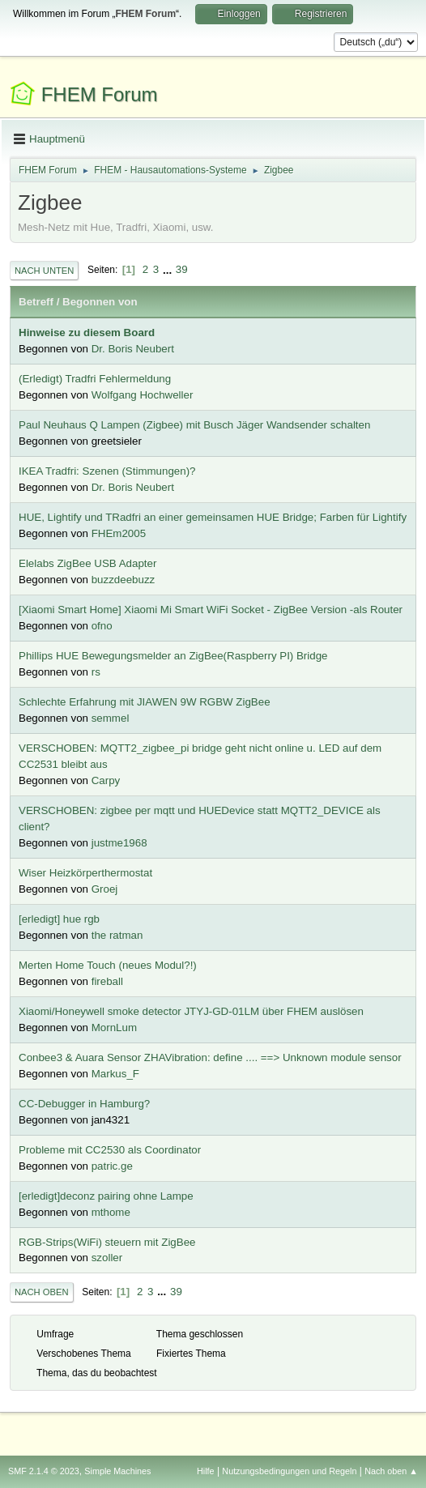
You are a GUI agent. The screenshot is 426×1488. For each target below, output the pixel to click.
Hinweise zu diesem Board (87, 332)
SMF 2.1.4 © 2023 (43, 1471)
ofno (102, 626)
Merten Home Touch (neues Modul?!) (108, 965)
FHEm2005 (119, 533)
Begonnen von (100, 302)
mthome (111, 1212)
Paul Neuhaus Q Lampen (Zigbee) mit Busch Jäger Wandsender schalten (194, 425)
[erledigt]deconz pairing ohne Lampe (106, 1196)
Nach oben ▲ (391, 1471)
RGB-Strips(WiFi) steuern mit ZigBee (107, 1242)
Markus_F (115, 1074)
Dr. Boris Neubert (133, 349)
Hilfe (206, 1471)
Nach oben (42, 1292)
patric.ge (112, 1166)
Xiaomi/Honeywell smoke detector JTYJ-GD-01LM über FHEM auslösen (191, 1011)
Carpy (106, 780)
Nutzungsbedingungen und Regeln (289, 1471)
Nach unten (44, 270)
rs (96, 672)
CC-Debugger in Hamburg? (84, 1104)
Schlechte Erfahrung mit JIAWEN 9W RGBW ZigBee (145, 702)
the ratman (117, 935)
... (169, 269)
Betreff (36, 302)
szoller (107, 1257)
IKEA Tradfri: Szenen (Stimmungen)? (107, 471)
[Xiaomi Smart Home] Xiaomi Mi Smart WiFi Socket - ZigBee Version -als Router (211, 609)
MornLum (114, 1027)
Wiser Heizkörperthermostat (85, 873)
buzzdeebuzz (123, 579)
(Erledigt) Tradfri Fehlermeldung (95, 379)
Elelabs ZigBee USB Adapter (87, 563)
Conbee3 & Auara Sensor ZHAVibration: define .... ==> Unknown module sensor (210, 1057)
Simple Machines (117, 1471)
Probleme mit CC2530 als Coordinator (110, 1150)
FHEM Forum (99, 94)
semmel (111, 718)
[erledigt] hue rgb (59, 919)
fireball (107, 981)
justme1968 (119, 843)
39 (182, 269)
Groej (105, 889)
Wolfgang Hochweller (143, 395)
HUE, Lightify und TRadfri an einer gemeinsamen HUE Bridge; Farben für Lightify (213, 517)
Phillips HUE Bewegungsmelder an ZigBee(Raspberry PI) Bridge (173, 656)
